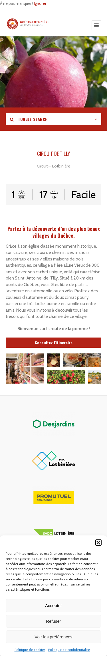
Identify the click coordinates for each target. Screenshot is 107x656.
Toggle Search (29, 119)
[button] (98, 550)
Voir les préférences (53, 644)
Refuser (53, 629)
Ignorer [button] (40, 3)
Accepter (53, 613)
